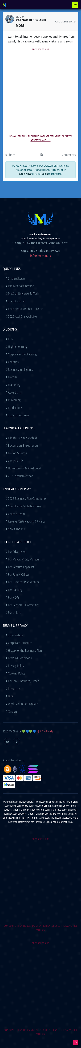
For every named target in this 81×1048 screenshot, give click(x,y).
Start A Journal (16, 301)
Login (75, 4)
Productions (15, 408)
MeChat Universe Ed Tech (23, 293)
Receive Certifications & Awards (27, 521)
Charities (13, 362)
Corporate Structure (20, 643)
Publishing (14, 400)
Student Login (16, 278)
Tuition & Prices (17, 453)
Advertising (14, 392)
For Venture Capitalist (21, 567)
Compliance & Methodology (24, 506)
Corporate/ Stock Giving (22, 354)
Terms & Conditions (20, 658)
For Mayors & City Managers (25, 559)
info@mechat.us (40, 256)
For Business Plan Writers (23, 582)
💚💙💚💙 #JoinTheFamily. (38, 731)
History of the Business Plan (25, 650)
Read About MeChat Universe (25, 309)
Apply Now (25, 173)
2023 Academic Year (20, 476)
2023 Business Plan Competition (27, 498)
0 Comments (68, 155)
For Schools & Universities (23, 605)
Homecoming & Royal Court (24, 468)
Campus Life (15, 461)
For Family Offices (19, 574)
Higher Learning (17, 346)
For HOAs (13, 597)
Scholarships (15, 635)
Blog (10, 696)
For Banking (15, 590)
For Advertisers (17, 551)
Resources (14, 688)
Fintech (12, 377)
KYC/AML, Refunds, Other (23, 681)
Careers (12, 711)
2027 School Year (18, 415)
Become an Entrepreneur (23, 445)
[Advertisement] (40, 92)
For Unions (14, 612)
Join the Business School (23, 438)
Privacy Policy (16, 666)
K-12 (11, 339)
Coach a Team (16, 514)
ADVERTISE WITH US (41, 140)
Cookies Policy (16, 673)
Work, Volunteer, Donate (23, 704)
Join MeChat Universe (21, 286)
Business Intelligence (21, 369)
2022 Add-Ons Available (22, 316)
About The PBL (17, 529)
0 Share (10, 155)
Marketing (14, 385)
